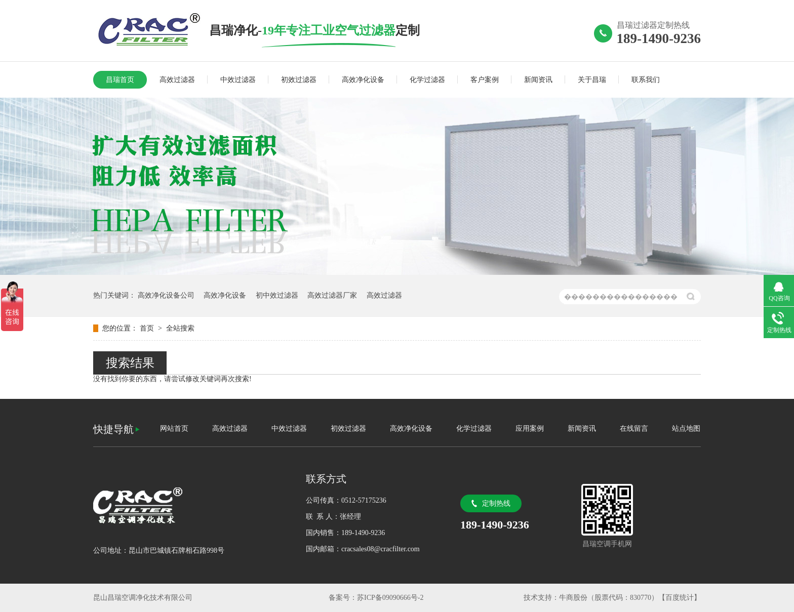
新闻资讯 (538, 80)
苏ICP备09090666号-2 (390, 597)
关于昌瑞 (592, 80)
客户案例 (484, 80)
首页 (148, 328)
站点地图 (686, 428)
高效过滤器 (177, 80)
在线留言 (634, 428)
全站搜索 (180, 328)
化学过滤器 (427, 80)
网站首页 (174, 428)
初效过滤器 (298, 80)
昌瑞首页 (120, 80)
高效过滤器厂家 (332, 295)
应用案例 (529, 428)
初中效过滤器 (277, 295)
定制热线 (496, 503)
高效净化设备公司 (166, 295)
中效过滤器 (238, 80)
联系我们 (645, 80)
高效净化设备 (363, 80)
